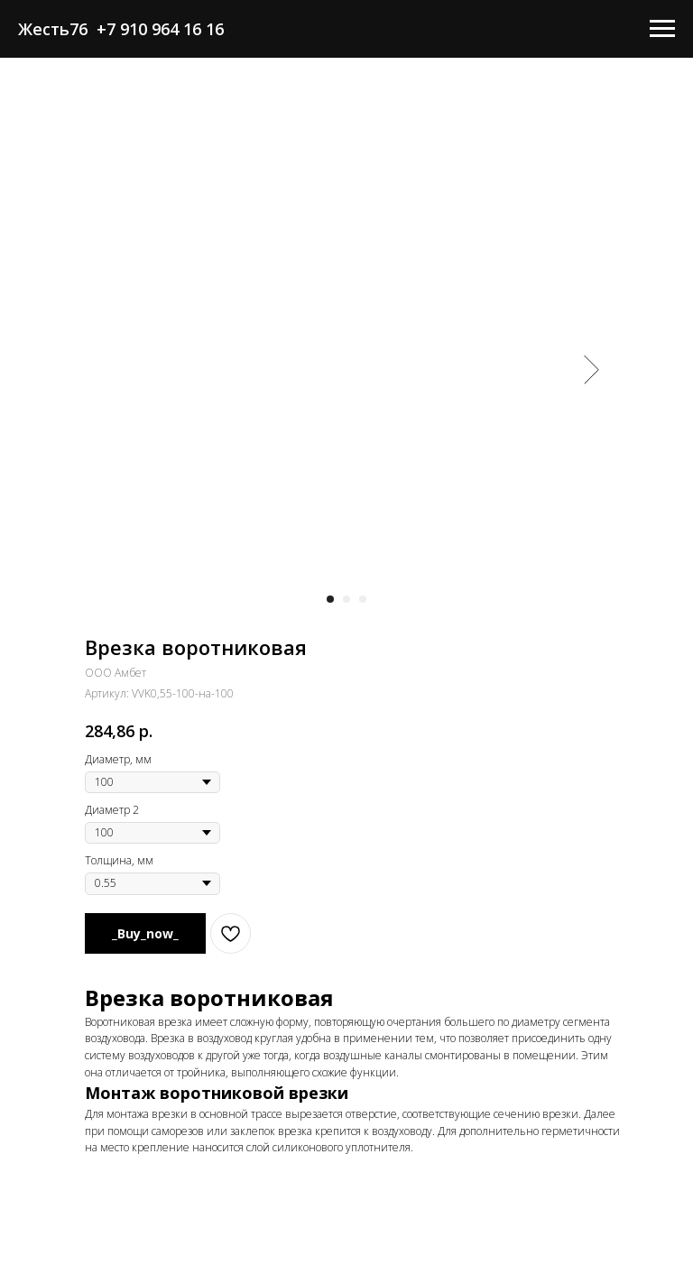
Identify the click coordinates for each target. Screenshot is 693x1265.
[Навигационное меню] (662, 29)
